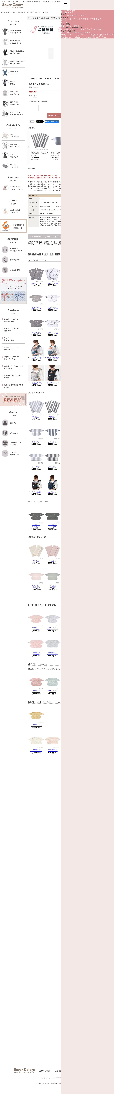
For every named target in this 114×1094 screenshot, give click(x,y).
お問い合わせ (93, 37)
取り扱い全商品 (67, 12)
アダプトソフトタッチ (92, 19)
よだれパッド (66, 29)
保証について (94, 35)
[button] (50, 53)
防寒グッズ (91, 29)
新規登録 (71, 10)
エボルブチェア (84, 32)
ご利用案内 (65, 37)
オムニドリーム (80, 15)
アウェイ (64, 22)
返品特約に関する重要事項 (38, 101)
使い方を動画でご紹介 (106, 35)
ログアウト (103, 37)
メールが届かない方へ (79, 37)
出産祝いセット (67, 25)
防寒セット (78, 25)
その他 (99, 29)
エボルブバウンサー (69, 32)
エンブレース (66, 20)
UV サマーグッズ (79, 29)
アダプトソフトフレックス (71, 19)
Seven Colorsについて (67, 35)
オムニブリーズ (67, 15)
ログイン (64, 10)
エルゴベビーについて (83, 35)
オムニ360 (51, 202)
